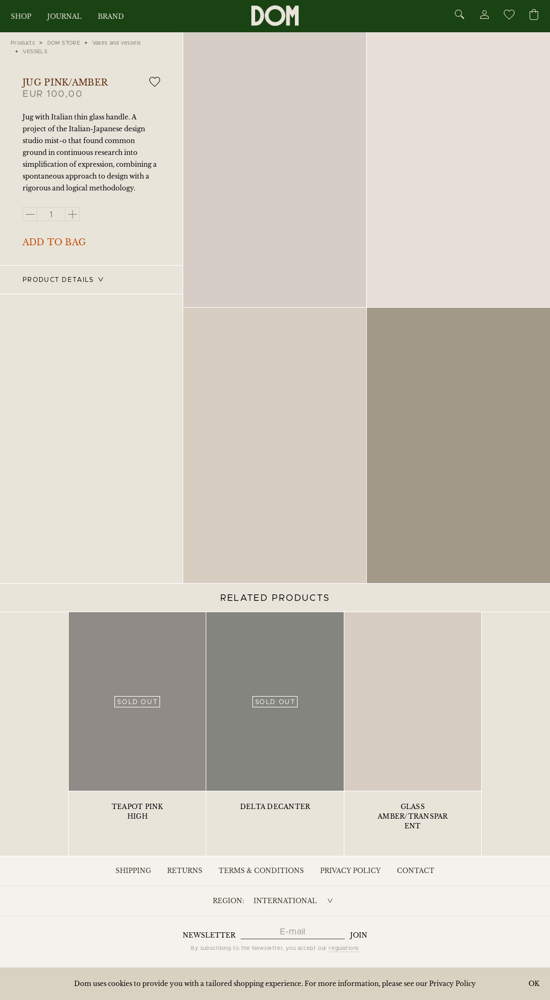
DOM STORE (64, 43)
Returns (184, 871)
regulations (344, 948)
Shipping (133, 871)
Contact (416, 871)
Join (358, 935)
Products (23, 43)
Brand (111, 16)
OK (534, 984)
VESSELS (35, 51)
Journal (64, 16)
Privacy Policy (350, 871)
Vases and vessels (116, 43)
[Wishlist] (508, 16)
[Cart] (534, 15)
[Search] (459, 15)
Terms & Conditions (261, 871)
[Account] (484, 16)
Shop (21, 16)
